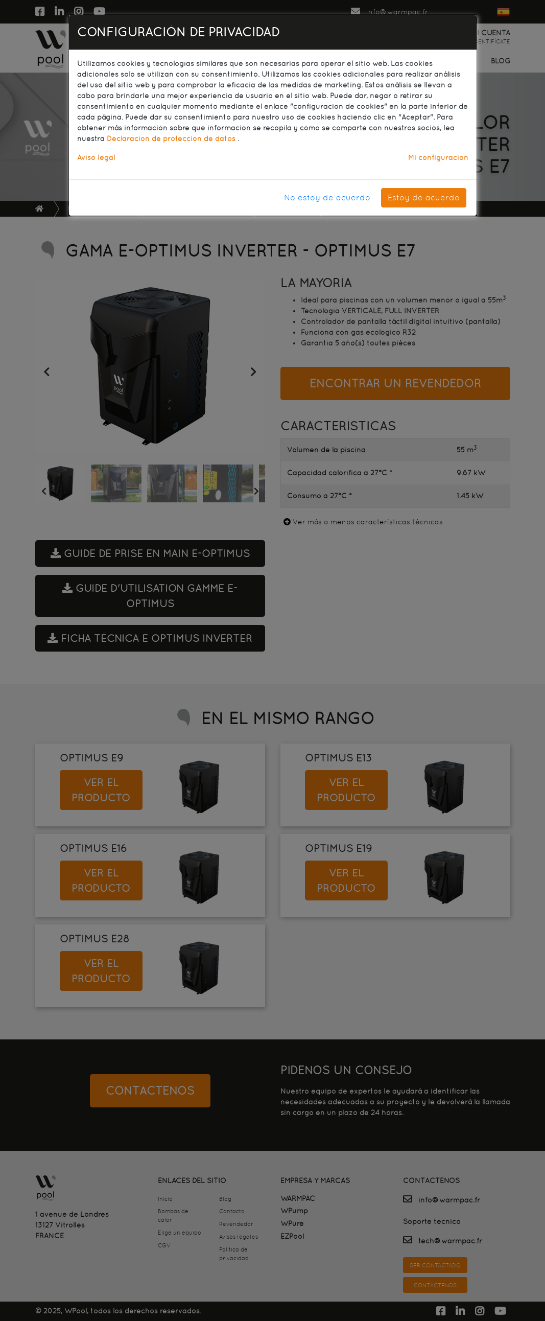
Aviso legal (96, 157)
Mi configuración (438, 157)
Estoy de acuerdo (424, 197)
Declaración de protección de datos (172, 138)
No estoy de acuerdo (327, 197)
